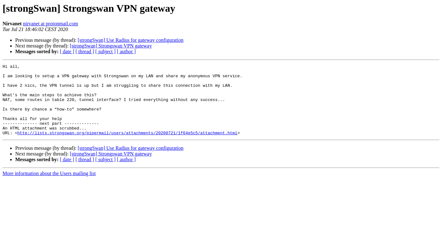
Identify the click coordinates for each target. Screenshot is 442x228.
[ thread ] (84, 51)
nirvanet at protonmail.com (50, 23)
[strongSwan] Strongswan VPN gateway (111, 45)
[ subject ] (105, 51)
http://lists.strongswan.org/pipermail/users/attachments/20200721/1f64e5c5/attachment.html (127, 147)
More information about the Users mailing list (49, 187)
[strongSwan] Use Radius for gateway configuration (130, 40)
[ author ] (126, 51)
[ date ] (67, 51)
